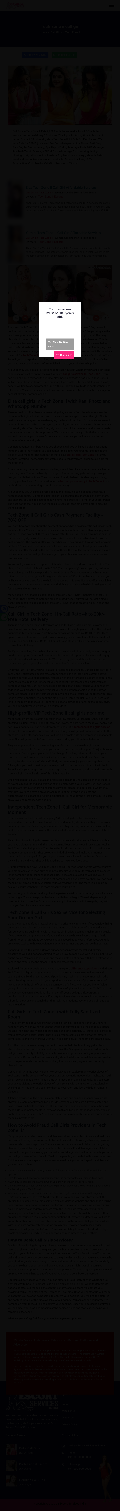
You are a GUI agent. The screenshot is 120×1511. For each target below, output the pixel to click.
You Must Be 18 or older (58, 344)
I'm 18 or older (64, 355)
